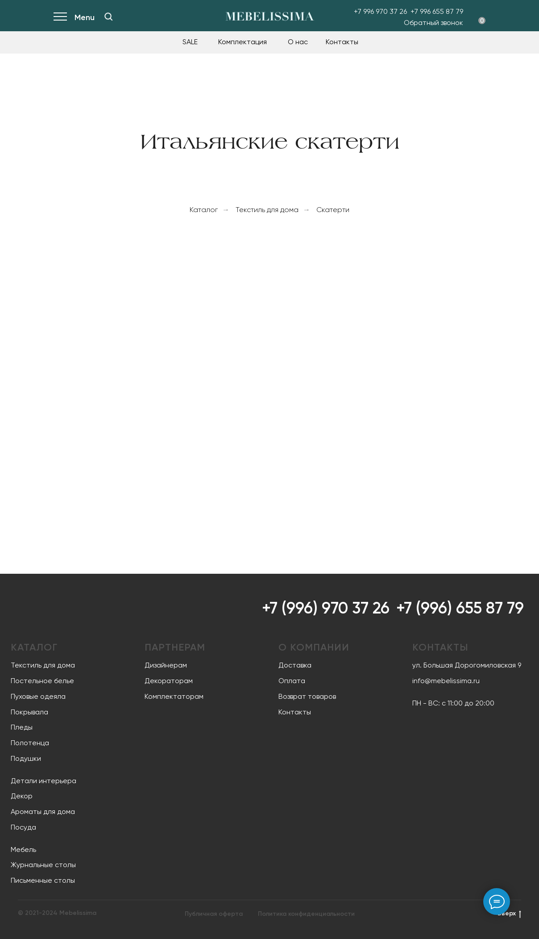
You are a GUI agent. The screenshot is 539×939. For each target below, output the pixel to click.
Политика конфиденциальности (306, 914)
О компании (313, 647)
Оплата (291, 680)
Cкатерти (332, 209)
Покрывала (29, 712)
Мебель (23, 849)
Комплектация (242, 42)
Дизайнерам (166, 665)
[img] (108, 17)
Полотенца (30, 743)
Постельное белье (42, 680)
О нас (298, 42)
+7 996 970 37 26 (380, 11)
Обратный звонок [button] (433, 22)
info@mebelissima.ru (446, 680)
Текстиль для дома (267, 209)
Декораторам (169, 680)
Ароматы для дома (43, 811)
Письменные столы (43, 880)
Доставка (294, 665)
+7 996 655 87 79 (436, 11)
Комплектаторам (174, 696)
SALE (190, 42)
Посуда (23, 827)
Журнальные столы (43, 864)
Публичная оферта (214, 914)
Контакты (342, 42)
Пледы (22, 727)
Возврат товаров (307, 696)
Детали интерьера (43, 780)
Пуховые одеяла (38, 696)
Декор (22, 796)
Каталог (204, 209)
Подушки (26, 758)
